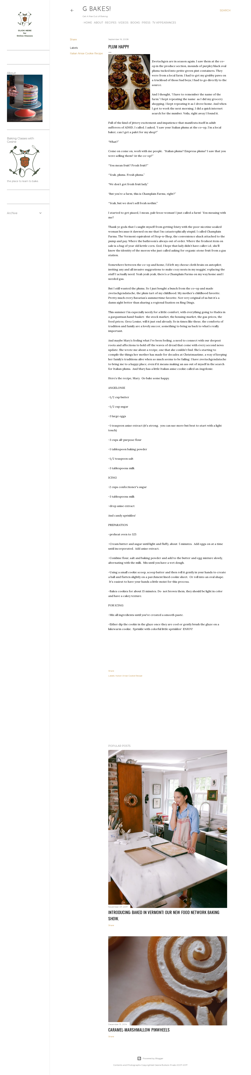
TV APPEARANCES (163, 22)
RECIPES (109, 22)
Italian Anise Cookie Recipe (86, 53)
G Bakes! (96, 9)
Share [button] (73, 39)
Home (86, 22)
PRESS (144, 22)
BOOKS (134, 22)
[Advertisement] (167, 711)
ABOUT (97, 22)
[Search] (225, 10)
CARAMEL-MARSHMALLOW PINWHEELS (139, 1029)
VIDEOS (122, 22)
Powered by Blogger (150, 1058)
